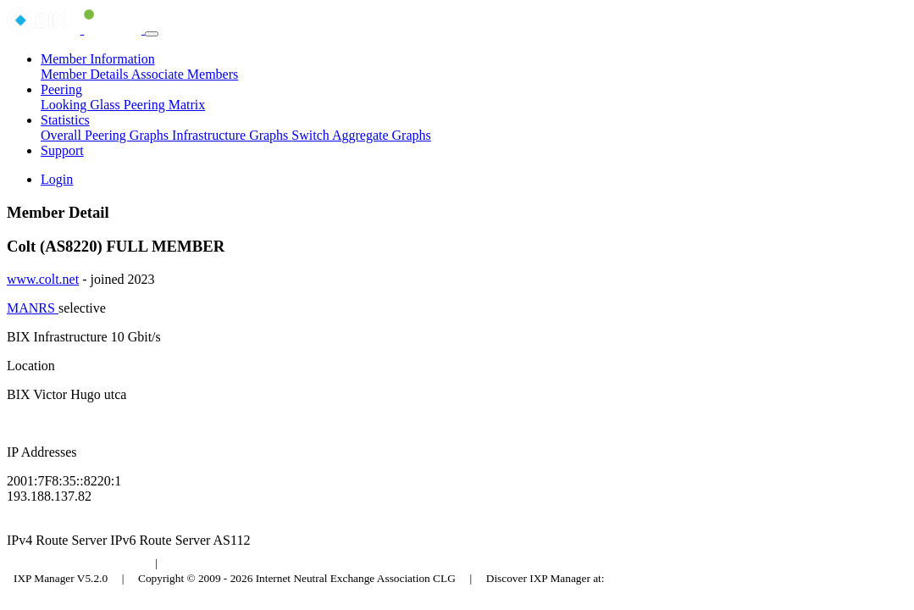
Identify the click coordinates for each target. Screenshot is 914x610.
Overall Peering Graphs (106, 135)
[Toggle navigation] (151, 33)
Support (62, 150)
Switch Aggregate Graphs (360, 135)
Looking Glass (82, 104)
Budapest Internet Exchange (79, 563)
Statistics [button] (65, 120)
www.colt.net (43, 279)
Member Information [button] (98, 59)
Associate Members (185, 74)
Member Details (86, 74)
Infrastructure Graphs (231, 135)
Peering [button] (61, 89)
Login (57, 179)
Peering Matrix (164, 104)
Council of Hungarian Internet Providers (262, 563)
